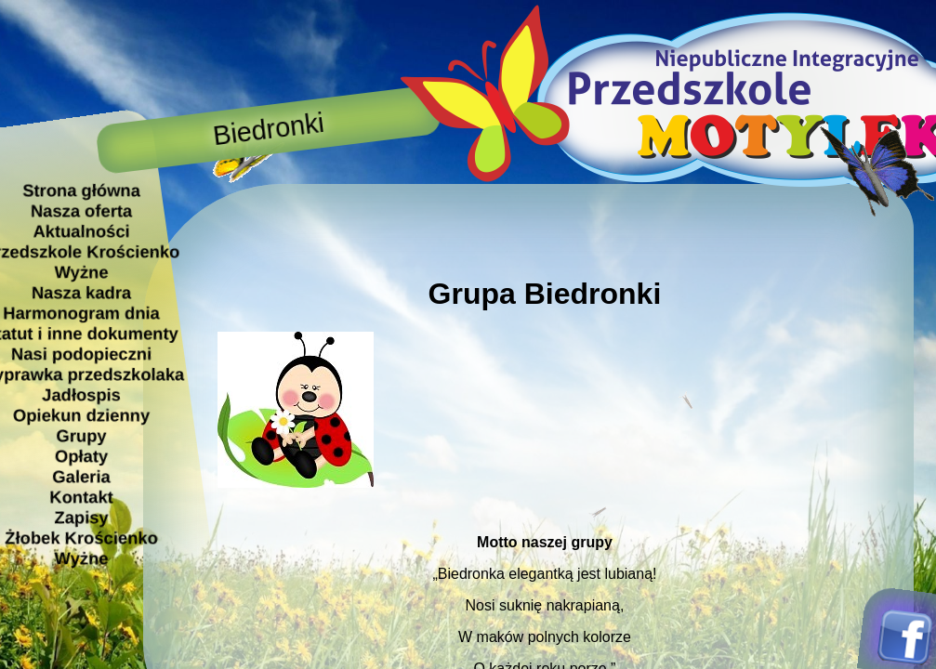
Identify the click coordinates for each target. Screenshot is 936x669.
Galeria (81, 476)
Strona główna (81, 190)
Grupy (81, 435)
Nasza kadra (80, 292)
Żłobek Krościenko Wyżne (81, 548)
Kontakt (80, 496)
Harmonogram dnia (81, 312)
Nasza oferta (80, 210)
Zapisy (81, 517)
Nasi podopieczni (80, 353)
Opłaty (80, 456)
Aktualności (81, 231)
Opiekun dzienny (80, 415)
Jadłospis (81, 394)
